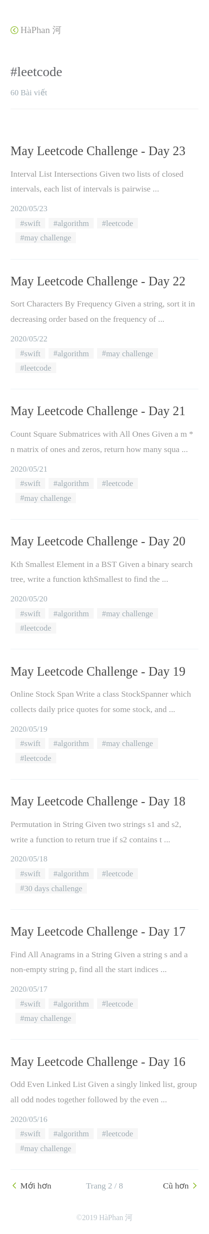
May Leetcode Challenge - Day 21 (98, 411)
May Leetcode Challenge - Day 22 (98, 281)
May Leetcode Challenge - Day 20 (98, 541)
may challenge (47, 237)
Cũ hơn (180, 1185)
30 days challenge (53, 888)
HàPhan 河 (36, 30)
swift (32, 223)
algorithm (73, 223)
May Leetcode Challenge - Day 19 (98, 671)
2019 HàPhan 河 (107, 1217)
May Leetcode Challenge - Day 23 (98, 151)
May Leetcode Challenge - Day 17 (98, 931)
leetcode (119, 223)
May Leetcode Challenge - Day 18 (98, 801)
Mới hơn (31, 1185)
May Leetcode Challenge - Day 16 (98, 1061)
